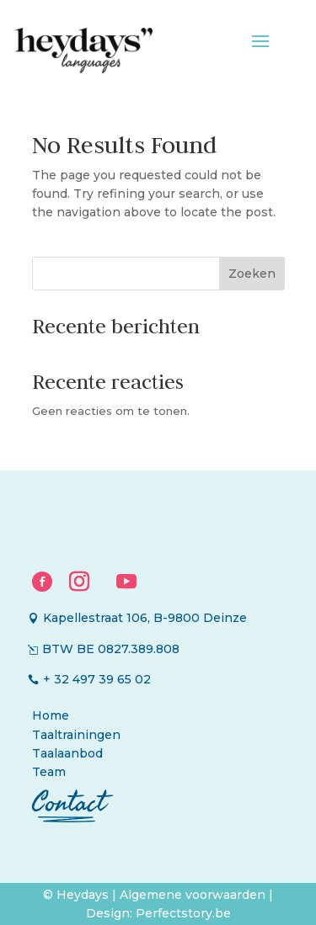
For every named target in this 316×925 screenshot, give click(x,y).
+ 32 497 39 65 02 (97, 679)
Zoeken (252, 273)
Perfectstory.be (183, 913)
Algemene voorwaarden (194, 894)
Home (50, 715)
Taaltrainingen (76, 734)
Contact (69, 802)
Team (49, 771)
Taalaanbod (67, 753)
